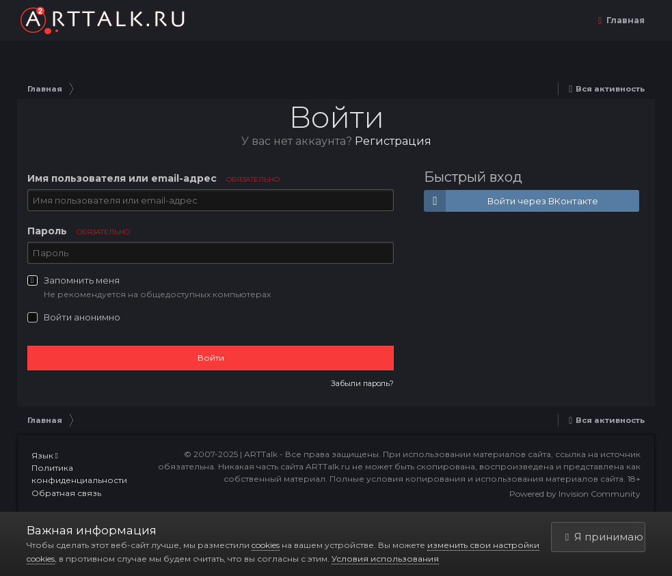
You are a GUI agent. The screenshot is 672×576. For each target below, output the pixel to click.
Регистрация (393, 141)
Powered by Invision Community (575, 494)
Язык (44, 455)
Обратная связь (66, 493)
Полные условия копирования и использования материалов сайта (476, 479)
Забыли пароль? (362, 383)
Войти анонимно (82, 317)
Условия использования (385, 558)
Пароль (78, 231)
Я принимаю (604, 536)
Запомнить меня (82, 280)
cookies (266, 545)
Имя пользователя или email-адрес (153, 178)
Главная (624, 20)
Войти (211, 358)
